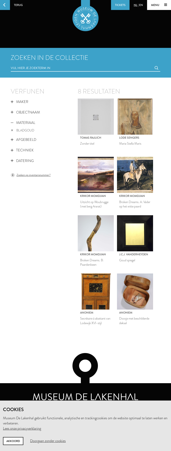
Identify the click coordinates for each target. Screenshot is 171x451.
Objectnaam (25, 112)
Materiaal (23, 122)
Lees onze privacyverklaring (22, 428)
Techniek (22, 150)
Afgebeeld (23, 139)
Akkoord (13, 441)
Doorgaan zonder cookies (48, 440)
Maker (19, 101)
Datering (22, 160)
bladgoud (22, 130)
